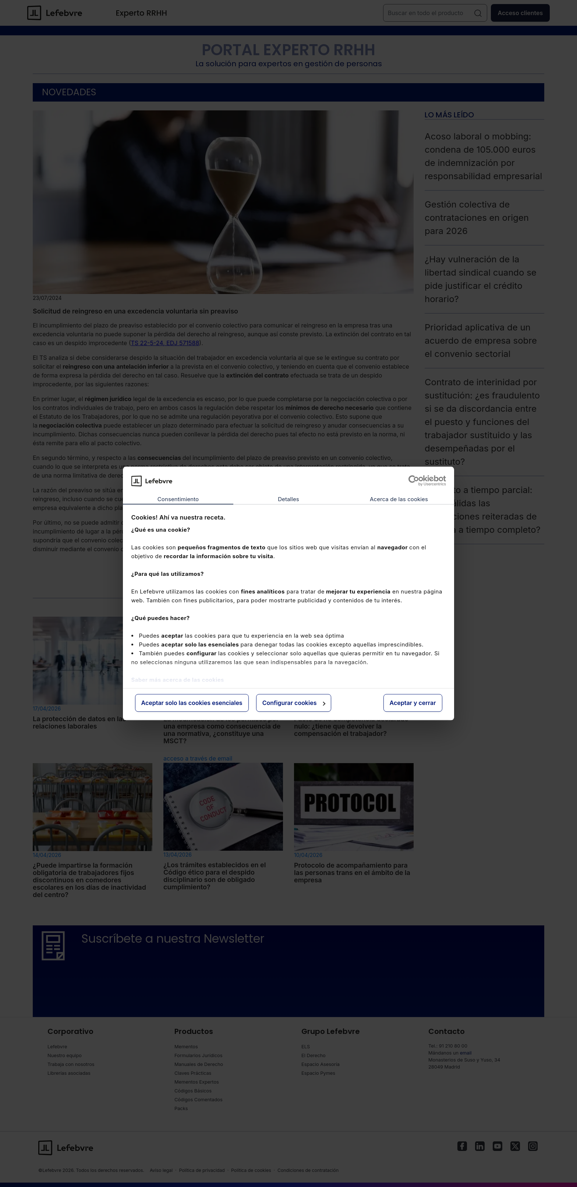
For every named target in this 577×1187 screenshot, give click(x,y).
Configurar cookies (294, 702)
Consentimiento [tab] (178, 499)
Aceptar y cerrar (413, 702)
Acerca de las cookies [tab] (399, 499)
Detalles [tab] (288, 499)
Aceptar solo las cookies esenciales (192, 702)
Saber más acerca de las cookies (177, 679)
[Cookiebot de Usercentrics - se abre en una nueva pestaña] (414, 480)
